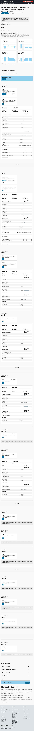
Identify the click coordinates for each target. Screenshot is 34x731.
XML (3, 95)
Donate (24, 717)
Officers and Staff (15, 710)
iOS (24, 709)
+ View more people (5, 157)
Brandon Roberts (20, 695)
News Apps (3, 717)
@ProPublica (3, 720)
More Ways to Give (26, 718)
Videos (2, 716)
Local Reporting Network (5, 709)
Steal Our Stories (26, 713)
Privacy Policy (14, 723)
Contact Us (27, 682)
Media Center (14, 713)
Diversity (13, 711)
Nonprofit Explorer (5, 3)
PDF (14, 93)
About (13, 707)
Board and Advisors (15, 709)
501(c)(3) (8, 24)
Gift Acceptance (15, 722)
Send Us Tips (25, 712)
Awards (13, 716)
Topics (2, 713)
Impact (13, 715)
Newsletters (25, 707)
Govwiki (4, 700)
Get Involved (3, 718)
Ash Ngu (14, 695)
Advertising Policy (15, 721)
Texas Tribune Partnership (5, 710)
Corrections (14, 717)
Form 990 (3, 72)
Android (27, 709)
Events (2, 721)
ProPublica (3, 707)
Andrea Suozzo (4, 695)
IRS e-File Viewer (11, 699)
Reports (13, 714)
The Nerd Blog (3, 719)
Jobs (13, 712)
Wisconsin (12, 3)
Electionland (3, 711)
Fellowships (17, 712)
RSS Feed (25, 710)
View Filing (4, 93)
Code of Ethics (14, 720)
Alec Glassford (10, 695)
